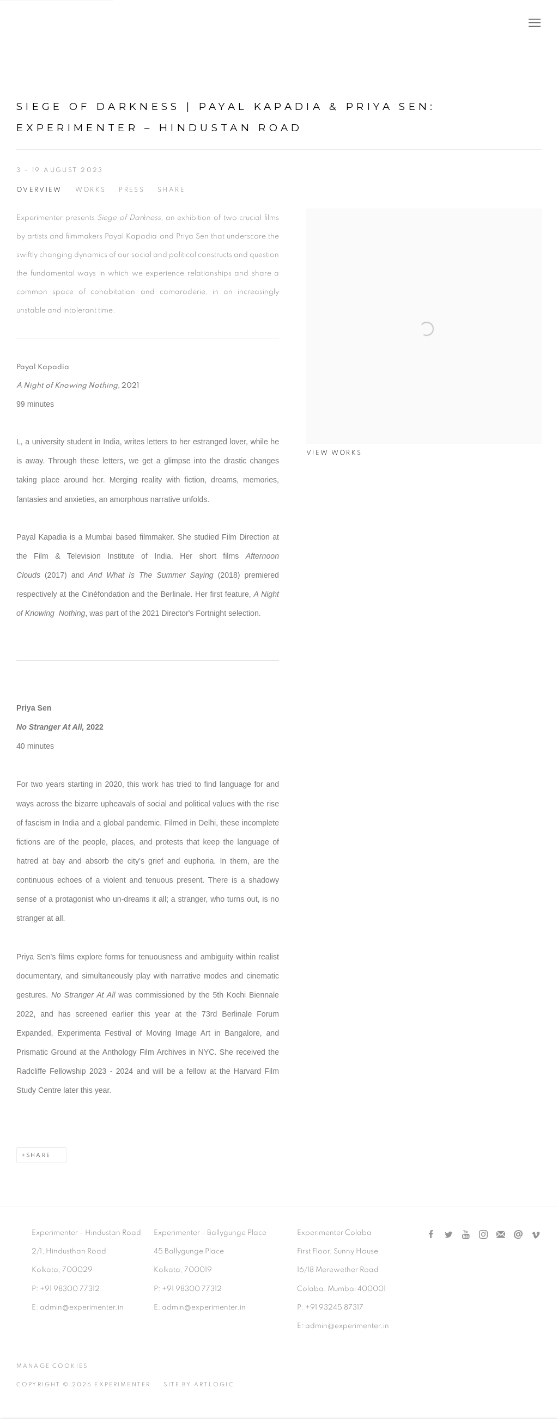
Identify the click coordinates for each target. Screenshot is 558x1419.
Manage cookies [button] (52, 1366)
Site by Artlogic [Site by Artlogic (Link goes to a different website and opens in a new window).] (198, 1384)
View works (334, 453)
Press (131, 190)
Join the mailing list (500, 1235)
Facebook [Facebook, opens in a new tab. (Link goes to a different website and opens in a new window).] (431, 1235)
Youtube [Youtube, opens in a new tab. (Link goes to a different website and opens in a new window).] (465, 1235)
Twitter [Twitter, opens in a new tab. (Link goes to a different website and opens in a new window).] (448, 1235)
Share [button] (171, 190)
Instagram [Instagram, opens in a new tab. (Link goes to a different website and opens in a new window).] (483, 1235)
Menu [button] (533, 23)
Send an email (518, 1235)
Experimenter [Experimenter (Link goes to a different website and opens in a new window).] (60, 23)
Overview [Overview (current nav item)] (39, 190)
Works (90, 190)
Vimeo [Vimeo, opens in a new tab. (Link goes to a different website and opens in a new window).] (535, 1235)
